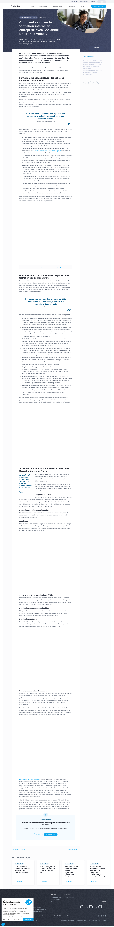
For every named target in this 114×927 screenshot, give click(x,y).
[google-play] (102, 907)
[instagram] (101, 917)
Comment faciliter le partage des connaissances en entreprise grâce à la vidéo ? (48, 267)
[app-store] (84, 907)
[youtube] (105, 917)
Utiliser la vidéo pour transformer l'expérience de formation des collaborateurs (92, 66)
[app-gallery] (93, 907)
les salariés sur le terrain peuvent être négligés (47, 151)
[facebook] (103, 917)
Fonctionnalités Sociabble (26, 17)
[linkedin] (98, 917)
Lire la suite (19, 882)
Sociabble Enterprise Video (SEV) (30, 779)
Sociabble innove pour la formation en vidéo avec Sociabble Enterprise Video (92, 72)
